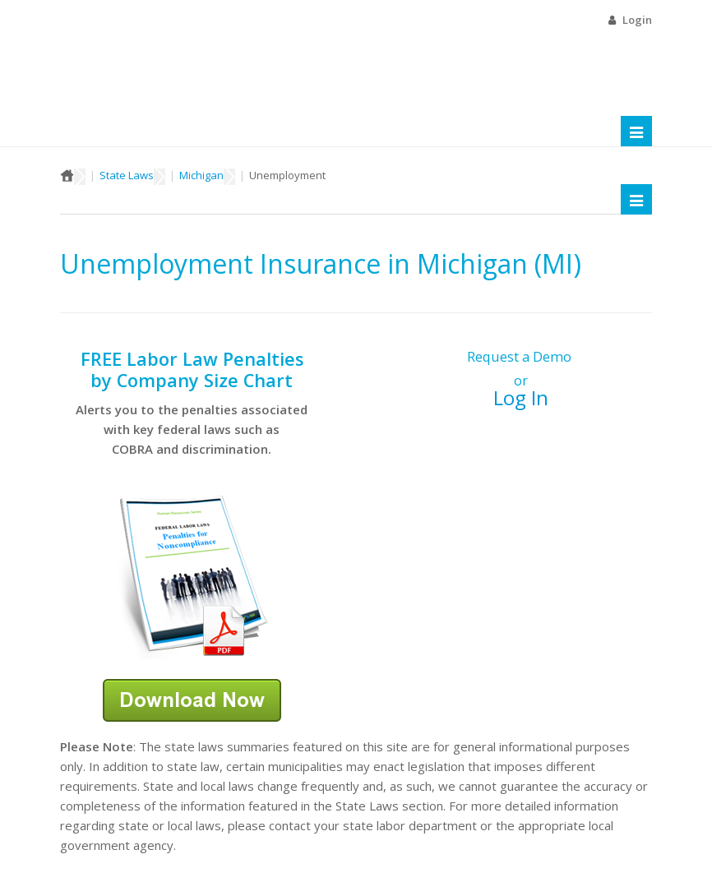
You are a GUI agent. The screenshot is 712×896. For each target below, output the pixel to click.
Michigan (201, 175)
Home (67, 175)
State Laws (126, 175)
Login (637, 19)
